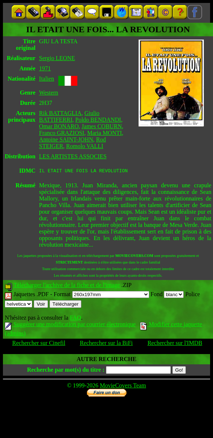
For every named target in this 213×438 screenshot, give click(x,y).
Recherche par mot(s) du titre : (65, 371)
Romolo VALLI (84, 146)
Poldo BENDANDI (98, 120)
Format (101, 295)
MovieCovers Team (123, 386)
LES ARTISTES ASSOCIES (73, 156)
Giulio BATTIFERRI (69, 116)
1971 (45, 68)
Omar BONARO (59, 126)
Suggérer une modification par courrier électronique (70, 325)
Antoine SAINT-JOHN (66, 139)
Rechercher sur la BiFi (106, 344)
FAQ (75, 319)
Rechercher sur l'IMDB (174, 344)
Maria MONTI (104, 133)
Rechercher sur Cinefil (38, 344)
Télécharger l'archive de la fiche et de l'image (67, 286)
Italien (46, 79)
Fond (167, 295)
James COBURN (102, 126)
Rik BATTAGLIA (60, 113)
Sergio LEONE (57, 58)
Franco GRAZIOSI (61, 133)
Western (48, 92)
